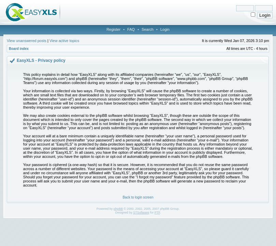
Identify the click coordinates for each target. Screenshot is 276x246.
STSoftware (141, 212)
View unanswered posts (26, 41)
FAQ (131, 29)
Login (165, 29)
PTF (157, 212)
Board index (19, 49)
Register (113, 29)
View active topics (64, 41)
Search (148, 29)
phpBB (118, 208)
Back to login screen (137, 197)
